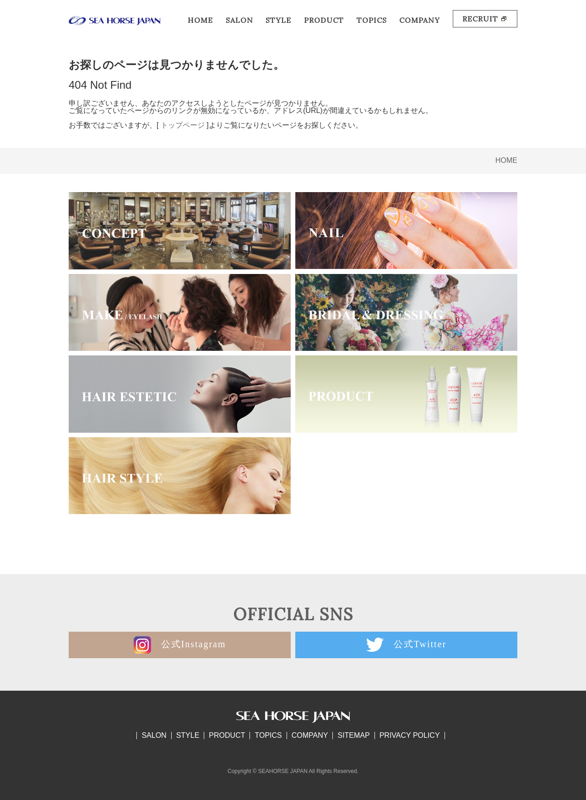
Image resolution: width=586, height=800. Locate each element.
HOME (200, 20)
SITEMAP (353, 735)
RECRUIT (485, 18)
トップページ (183, 125)
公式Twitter (406, 645)
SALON (239, 20)
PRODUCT (324, 20)
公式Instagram (180, 645)
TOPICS (372, 20)
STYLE (278, 20)
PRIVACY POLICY (410, 735)
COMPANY (419, 20)
